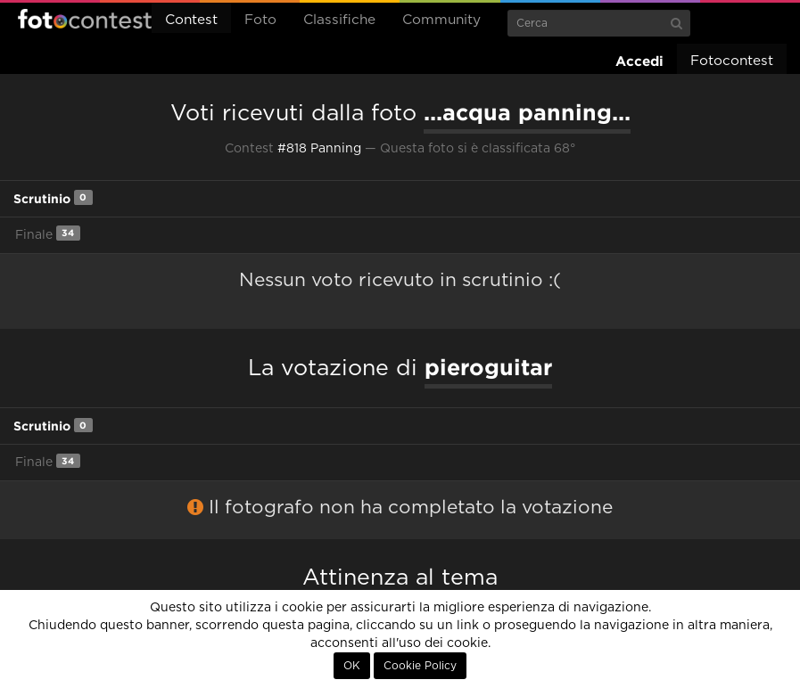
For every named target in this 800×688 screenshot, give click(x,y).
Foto (260, 20)
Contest (191, 20)
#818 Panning (319, 149)
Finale (47, 233)
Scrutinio (53, 197)
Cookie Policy (420, 665)
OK (351, 665)
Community (441, 20)
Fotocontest (85, 18)
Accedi (639, 61)
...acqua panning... (527, 112)
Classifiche (339, 20)
